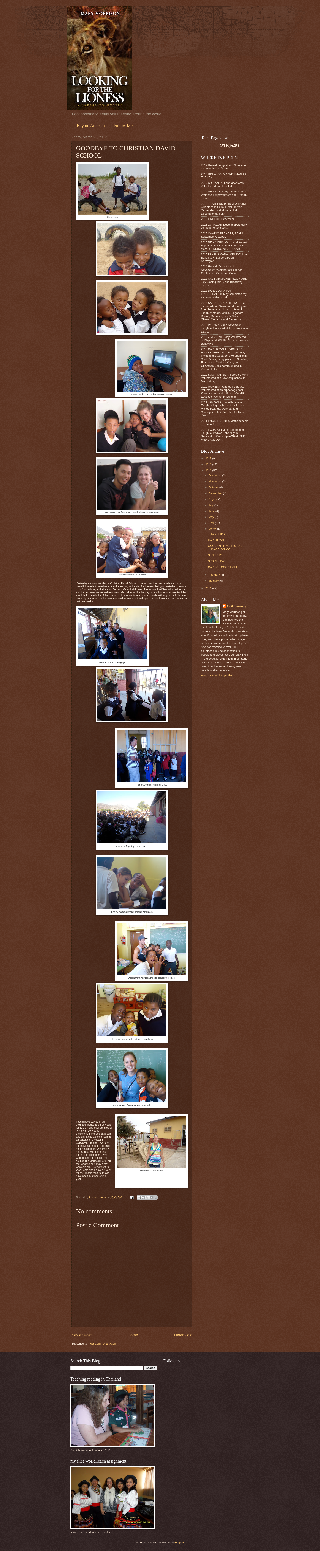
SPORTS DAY (217, 561)
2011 (208, 588)
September (216, 493)
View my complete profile (216, 675)
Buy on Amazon (91, 125)
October (214, 487)
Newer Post (81, 1335)
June (212, 511)
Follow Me (123, 125)
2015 (208, 458)
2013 (208, 464)
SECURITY (215, 555)
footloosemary (236, 606)
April (212, 523)
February (214, 574)
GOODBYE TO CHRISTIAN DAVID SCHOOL (225, 547)
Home (133, 1335)
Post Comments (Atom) (103, 1343)
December (215, 475)
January (214, 580)
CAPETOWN (216, 540)
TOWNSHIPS (216, 534)
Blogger (179, 1542)
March (213, 529)
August (213, 499)
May (212, 517)
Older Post (183, 1335)
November (215, 481)
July (211, 505)
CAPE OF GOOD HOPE (223, 567)
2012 (208, 470)
